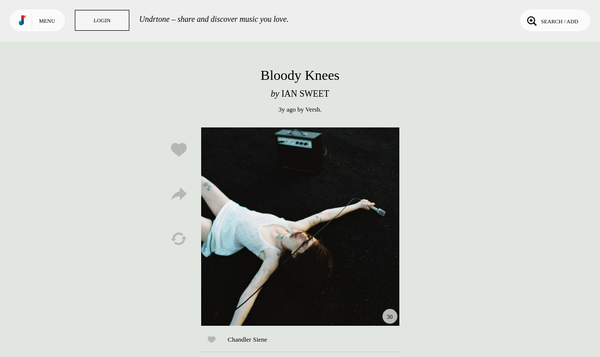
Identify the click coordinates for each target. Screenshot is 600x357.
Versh (312, 109)
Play (300, 226)
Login (102, 20)
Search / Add (551, 20)
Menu (47, 21)
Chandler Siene (248, 339)
